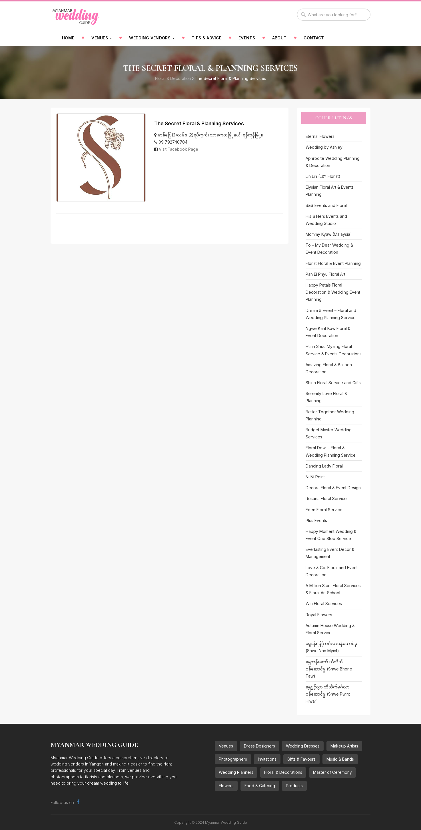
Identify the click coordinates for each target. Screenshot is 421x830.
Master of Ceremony (332, 772)
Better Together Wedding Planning (330, 415)
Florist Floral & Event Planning (333, 263)
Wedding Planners (236, 772)
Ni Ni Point (315, 476)
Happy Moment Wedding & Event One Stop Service (331, 535)
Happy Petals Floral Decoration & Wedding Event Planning (333, 292)
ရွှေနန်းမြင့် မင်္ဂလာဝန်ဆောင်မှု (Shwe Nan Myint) (331, 647)
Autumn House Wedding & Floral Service (330, 629)
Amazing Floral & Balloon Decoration (329, 368)
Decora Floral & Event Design (333, 487)
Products (294, 785)
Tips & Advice (206, 37)
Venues (101, 37)
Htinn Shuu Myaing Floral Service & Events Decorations (334, 350)
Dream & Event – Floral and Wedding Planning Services (332, 314)
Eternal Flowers (320, 136)
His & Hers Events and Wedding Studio (326, 220)
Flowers (226, 785)
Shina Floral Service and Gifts (333, 382)
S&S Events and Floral (326, 205)
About (279, 37)
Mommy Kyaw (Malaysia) (329, 234)
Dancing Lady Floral (324, 466)
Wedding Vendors (152, 37)
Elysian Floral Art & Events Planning (330, 191)
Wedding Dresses (303, 746)
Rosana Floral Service (326, 498)
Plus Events (316, 520)
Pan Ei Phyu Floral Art (325, 274)
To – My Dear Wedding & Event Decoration (329, 249)
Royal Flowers (319, 614)
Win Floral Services (324, 603)
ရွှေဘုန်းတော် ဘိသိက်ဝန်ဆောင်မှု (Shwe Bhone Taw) (329, 668)
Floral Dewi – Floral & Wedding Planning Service (331, 451)
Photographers (233, 759)
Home (68, 37)
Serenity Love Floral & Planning (326, 397)
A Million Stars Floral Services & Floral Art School (333, 589)
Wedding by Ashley (324, 147)
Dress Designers (259, 746)
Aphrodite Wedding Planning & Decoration (333, 162)
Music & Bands (340, 759)
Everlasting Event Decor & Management (330, 553)
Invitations (267, 759)
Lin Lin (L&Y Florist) (323, 176)
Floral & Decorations (283, 772)
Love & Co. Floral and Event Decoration (332, 571)
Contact (314, 37)
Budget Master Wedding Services (329, 433)
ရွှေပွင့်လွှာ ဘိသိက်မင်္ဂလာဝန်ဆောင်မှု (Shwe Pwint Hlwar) (328, 694)
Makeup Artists (344, 746)
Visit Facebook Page (178, 149)
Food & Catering (259, 785)
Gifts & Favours (301, 759)
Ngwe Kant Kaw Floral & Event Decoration (328, 332)
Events (246, 37)
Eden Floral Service (324, 509)
